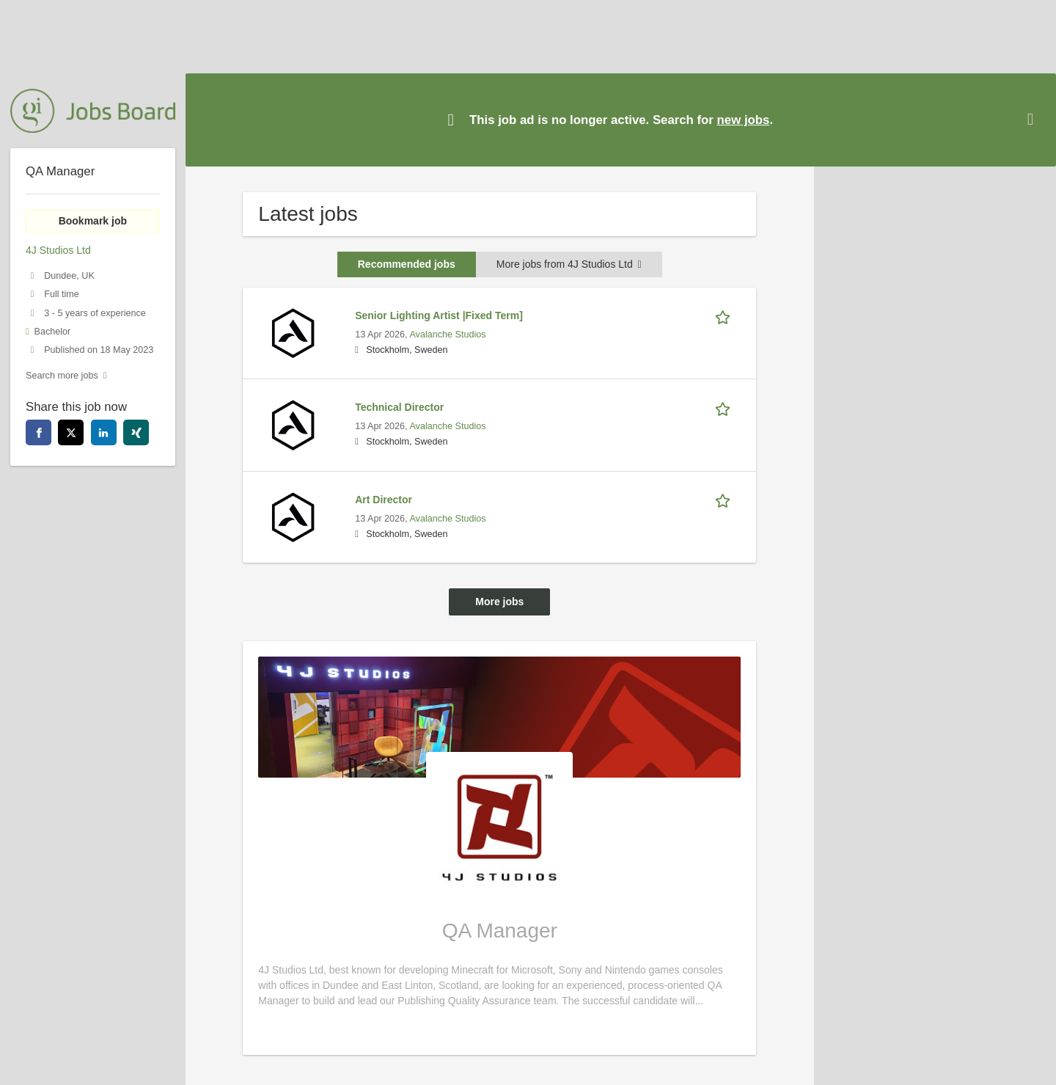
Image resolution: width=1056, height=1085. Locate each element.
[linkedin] (104, 432)
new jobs (743, 120)
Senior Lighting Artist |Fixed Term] (439, 315)
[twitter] (71, 432)
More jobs (499, 601)
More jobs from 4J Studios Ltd (569, 264)
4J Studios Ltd (58, 250)
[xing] (136, 432)
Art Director (383, 499)
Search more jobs (62, 375)
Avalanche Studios (447, 334)
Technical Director (399, 407)
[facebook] (38, 432)
